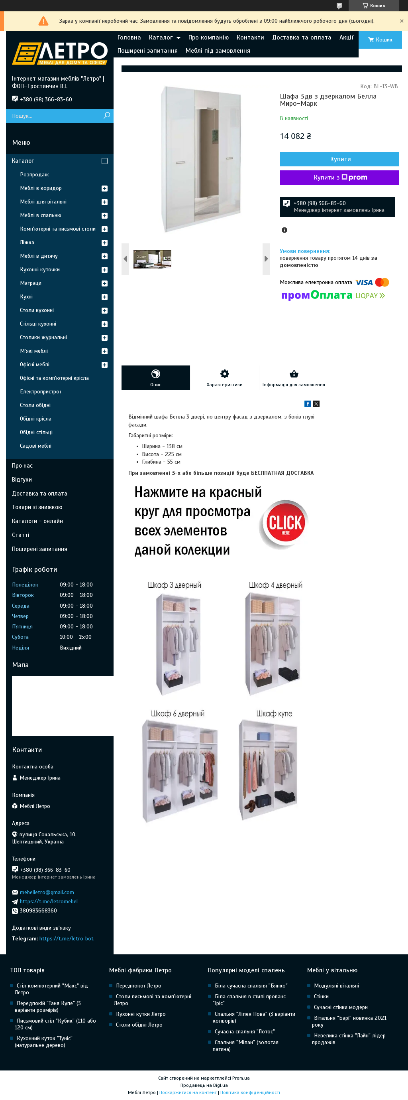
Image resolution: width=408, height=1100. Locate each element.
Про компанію (208, 37)
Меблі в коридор (41, 188)
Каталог (161, 37)
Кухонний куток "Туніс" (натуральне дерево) (44, 1042)
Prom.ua (241, 1078)
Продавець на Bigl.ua (204, 1085)
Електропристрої (40, 391)
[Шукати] (107, 116)
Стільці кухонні (38, 323)
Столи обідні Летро (139, 1024)
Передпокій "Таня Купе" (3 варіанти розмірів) (48, 1006)
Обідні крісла (35, 418)
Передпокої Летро (138, 985)
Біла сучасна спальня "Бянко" (251, 985)
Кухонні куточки (40, 269)
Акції (346, 37)
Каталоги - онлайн (37, 521)
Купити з (340, 178)
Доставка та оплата (302, 37)
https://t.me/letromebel (49, 901)
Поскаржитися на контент (188, 1092)
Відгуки (22, 479)
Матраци (30, 283)
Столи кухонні (37, 310)
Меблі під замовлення (218, 51)
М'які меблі (34, 351)
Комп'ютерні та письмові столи (58, 228)
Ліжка (27, 242)
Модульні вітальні (336, 985)
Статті (20, 535)
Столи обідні (35, 405)
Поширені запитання (148, 51)
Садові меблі (35, 445)
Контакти (250, 37)
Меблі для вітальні (43, 201)
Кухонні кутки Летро (141, 1014)
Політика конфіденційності (250, 1092)
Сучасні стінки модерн (341, 1007)
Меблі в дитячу (39, 256)
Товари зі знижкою (37, 507)
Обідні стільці (36, 432)
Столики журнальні (43, 337)
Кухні (26, 296)
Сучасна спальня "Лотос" (245, 1031)
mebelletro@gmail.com (47, 892)
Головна (129, 37)
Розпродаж (34, 174)
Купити (340, 159)
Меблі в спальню (40, 215)
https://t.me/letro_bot (66, 938)
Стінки (321, 996)
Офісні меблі (34, 364)
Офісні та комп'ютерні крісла (54, 378)
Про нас (22, 465)
